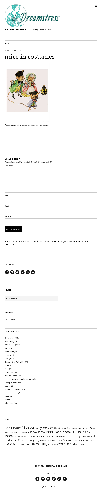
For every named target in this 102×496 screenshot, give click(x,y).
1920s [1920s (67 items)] (86, 432)
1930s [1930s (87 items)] (9, 436)
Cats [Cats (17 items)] (28, 437)
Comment (9, 166)
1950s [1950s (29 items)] (23, 436)
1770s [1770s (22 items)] (85, 428)
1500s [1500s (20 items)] (74, 428)
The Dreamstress (15, 29)
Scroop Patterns (11, 383)
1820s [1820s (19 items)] (16, 433)
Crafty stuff (9, 352)
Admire (7, 348)
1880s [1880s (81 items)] (50, 432)
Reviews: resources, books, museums (19, 379)
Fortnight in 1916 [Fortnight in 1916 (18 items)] (80, 437)
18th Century (9, 338)
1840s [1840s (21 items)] (21, 433)
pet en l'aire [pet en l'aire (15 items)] (90, 440)
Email (7, 206)
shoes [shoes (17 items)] (18, 444)
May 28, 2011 (9, 50)
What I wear (9, 403)
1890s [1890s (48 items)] (59, 432)
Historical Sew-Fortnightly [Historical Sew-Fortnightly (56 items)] (22, 440)
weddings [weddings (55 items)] (64, 444)
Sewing (7, 386)
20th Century (10, 345)
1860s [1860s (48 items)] (33, 432)
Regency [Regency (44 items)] (10, 443)
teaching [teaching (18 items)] (28, 444)
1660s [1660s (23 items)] (80, 428)
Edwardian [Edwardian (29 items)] (60, 436)
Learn (7, 366)
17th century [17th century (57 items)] (13, 428)
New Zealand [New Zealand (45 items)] (64, 440)
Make (7, 369)
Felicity (7, 359)
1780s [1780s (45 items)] (92, 427)
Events (7, 355)
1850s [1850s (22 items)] (26, 433)
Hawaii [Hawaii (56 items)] (91, 436)
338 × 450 (17, 50)
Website (8, 216)
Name (7, 196)
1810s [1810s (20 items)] (11, 433)
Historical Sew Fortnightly (14, 362)
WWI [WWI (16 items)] (82, 444)
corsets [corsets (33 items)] (50, 436)
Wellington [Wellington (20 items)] (76, 444)
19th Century (9, 342)
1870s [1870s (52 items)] (41, 432)
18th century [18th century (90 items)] (32, 427)
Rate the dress (10, 376)
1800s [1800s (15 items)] (6, 433)
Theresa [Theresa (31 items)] (54, 444)
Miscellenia (9, 372)
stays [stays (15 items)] (22, 444)
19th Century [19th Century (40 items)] (49, 427)
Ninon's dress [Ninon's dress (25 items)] (79, 440)
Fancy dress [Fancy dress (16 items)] (70, 437)
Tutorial (7, 400)
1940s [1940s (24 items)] (17, 437)
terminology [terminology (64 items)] (40, 444)
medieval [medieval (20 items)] (43, 440)
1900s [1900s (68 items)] (67, 432)
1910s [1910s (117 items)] (76, 432)
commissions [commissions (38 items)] (38, 436)
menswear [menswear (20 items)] (52, 440)
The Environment (11, 393)
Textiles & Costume (12, 389)
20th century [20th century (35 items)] (65, 427)
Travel (7, 396)
